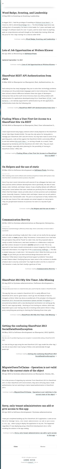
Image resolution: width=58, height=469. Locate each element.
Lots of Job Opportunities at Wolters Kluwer (27, 50)
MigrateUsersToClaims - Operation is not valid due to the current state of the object (29, 369)
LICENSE (26, 460)
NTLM (49, 98)
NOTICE (32, 460)
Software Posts (31, 54)
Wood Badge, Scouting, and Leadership (24, 12)
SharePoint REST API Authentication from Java (37, 108)
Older (16, 446)
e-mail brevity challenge (40, 249)
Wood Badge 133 (24, 25)
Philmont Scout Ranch (43, 22)
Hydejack (30, 462)
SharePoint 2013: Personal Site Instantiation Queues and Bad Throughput (26, 300)
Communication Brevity (16, 219)
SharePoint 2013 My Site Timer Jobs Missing (28, 279)
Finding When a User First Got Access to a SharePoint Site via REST (26, 120)
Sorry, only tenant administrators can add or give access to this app (28, 407)
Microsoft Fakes (20, 141)
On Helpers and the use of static (20, 166)
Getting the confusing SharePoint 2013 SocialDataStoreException (24, 327)
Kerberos (5, 101)
